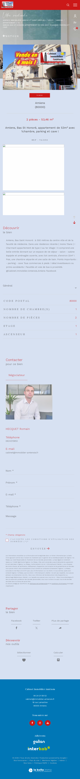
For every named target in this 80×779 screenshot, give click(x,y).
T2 (19, 23)
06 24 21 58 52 (40, 696)
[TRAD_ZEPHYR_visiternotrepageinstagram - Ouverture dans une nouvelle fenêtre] (40, 723)
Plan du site (34, 760)
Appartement (9, 23)
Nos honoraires (20, 760)
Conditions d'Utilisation (59, 583)
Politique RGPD (40, 763)
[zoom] (33, 146)
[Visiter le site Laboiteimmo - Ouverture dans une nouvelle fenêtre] (40, 768)
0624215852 (12, 441)
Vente (51, 20)
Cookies (53, 763)
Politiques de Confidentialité (38, 583)
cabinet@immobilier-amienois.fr (22, 452)
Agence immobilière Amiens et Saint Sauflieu (24, 20)
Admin (62, 760)
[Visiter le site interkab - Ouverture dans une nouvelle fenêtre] (39, 748)
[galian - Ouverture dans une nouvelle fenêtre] (39, 742)
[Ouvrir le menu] (75, 5)
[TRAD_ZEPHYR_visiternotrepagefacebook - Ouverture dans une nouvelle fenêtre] (32, 723)
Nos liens (28, 763)
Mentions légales (49, 760)
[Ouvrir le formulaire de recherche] (68, 5)
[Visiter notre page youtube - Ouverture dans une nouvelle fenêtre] (48, 723)
